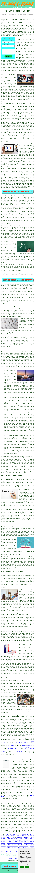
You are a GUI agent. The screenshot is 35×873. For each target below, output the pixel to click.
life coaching (12, 748)
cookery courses (27, 745)
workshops (30, 591)
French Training (21, 834)
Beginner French (28, 840)
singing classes (29, 747)
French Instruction (20, 841)
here (10, 830)
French (13, 759)
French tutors (14, 296)
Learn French (11, 837)
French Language (17, 840)
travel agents (10, 745)
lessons (10, 741)
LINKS (17, 7)
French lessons (14, 284)
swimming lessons (26, 744)
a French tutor (10, 739)
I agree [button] (22, 866)
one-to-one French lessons (9, 774)
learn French (23, 650)
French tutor (25, 789)
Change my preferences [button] (25, 869)
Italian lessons (6, 744)
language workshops (28, 613)
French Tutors (10, 849)
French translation (20, 742)
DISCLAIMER (30, 7)
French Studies (10, 835)
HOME (14, 7)
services (11, 754)
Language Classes (22, 837)
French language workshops (9, 575)
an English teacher (15, 750)
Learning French (6, 841)
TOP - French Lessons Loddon (9, 851)
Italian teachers (29, 748)
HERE (10, 752)
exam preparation (11, 680)
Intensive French (12, 846)
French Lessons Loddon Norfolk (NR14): (13, 18)
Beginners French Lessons (15, 838)
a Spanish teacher (11, 747)
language (23, 468)
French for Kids (10, 834)
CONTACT (25, 7)
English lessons (18, 751)
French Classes (21, 835)
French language (6, 823)
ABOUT (21, 7)
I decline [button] (27, 866)
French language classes (19, 767)
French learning (5, 793)
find (6, 803)
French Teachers (28, 838)
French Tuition (11, 847)
